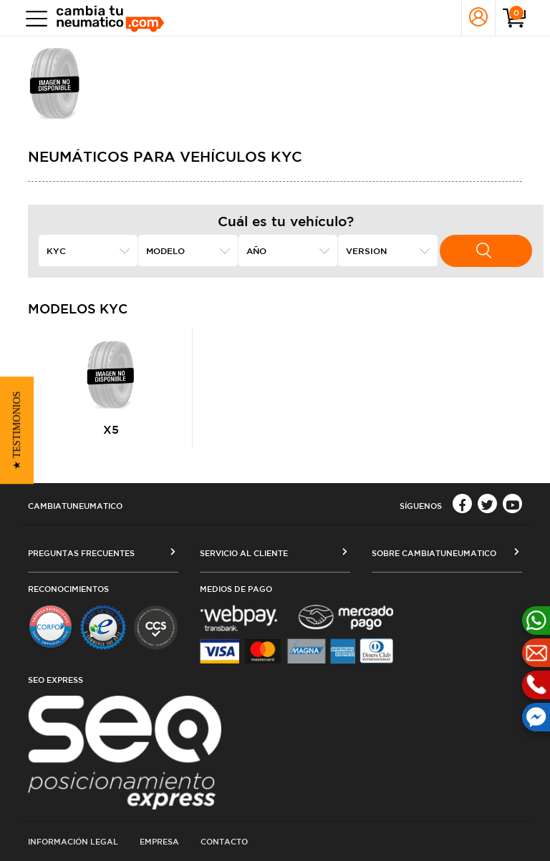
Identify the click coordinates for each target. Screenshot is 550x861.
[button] (17, 431)
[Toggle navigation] (33, 18)
